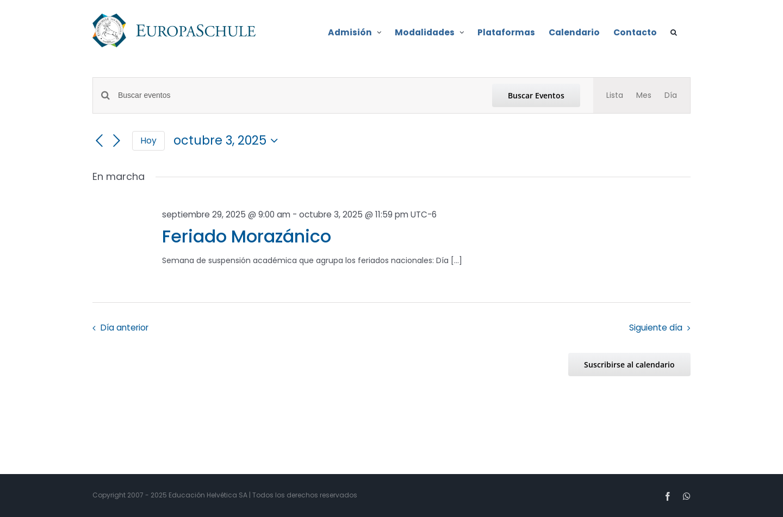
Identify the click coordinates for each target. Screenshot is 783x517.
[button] (673, 31)
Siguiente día (655, 327)
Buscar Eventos (536, 95)
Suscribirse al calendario (629, 364)
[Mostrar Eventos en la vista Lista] (614, 95)
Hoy (148, 140)
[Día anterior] (98, 140)
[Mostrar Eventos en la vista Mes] (643, 95)
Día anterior (124, 327)
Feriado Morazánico (246, 236)
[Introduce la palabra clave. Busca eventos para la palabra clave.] (298, 95)
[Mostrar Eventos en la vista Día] (670, 95)
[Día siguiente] (116, 140)
